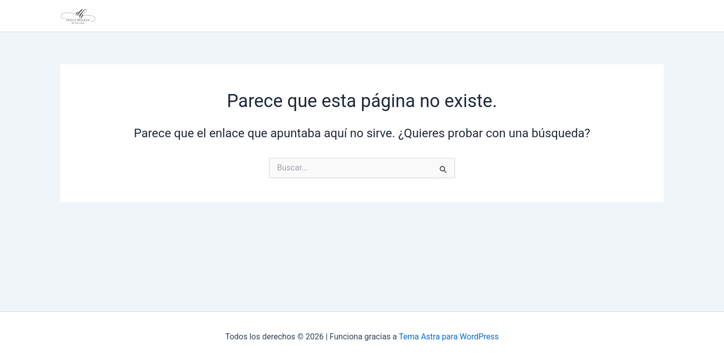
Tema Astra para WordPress (449, 336)
